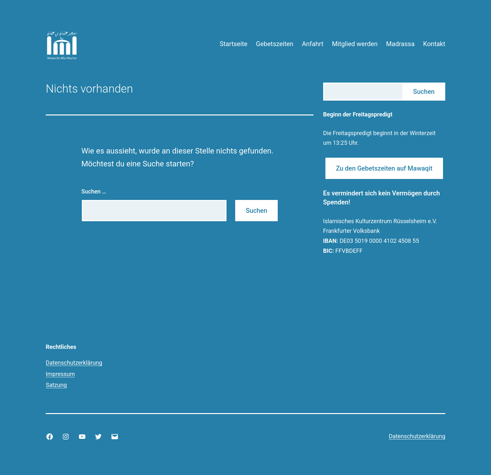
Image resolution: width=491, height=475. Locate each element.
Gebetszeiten (274, 44)
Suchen (424, 91)
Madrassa (400, 44)
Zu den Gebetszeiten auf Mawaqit (384, 168)
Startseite (233, 44)
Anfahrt (312, 44)
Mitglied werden (355, 44)
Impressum (60, 374)
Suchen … (93, 191)
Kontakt (434, 44)
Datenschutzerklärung (74, 362)
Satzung (56, 384)
